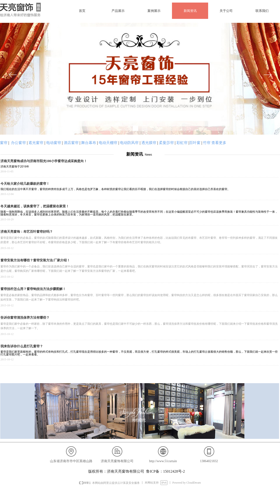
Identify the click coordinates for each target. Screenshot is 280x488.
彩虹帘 (182, 143)
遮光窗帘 (35, 143)
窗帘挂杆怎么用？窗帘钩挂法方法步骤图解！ (33, 289)
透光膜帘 (148, 143)
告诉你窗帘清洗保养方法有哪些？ (24, 317)
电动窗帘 (53, 143)
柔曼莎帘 (166, 143)
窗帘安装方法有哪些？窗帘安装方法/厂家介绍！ (35, 260)
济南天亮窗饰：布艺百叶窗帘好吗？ (26, 231)
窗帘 (3, 143)
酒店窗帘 (71, 143)
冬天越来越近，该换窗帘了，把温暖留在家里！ (34, 206)
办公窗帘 (18, 143)
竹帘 (206, 143)
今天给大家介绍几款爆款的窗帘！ (24, 183)
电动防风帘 (129, 143)
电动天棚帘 (108, 143)
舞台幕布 (88, 143)
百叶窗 (194, 143)
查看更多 (218, 143)
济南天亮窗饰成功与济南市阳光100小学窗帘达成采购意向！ (43, 161)
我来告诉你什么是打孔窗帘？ (21, 346)
